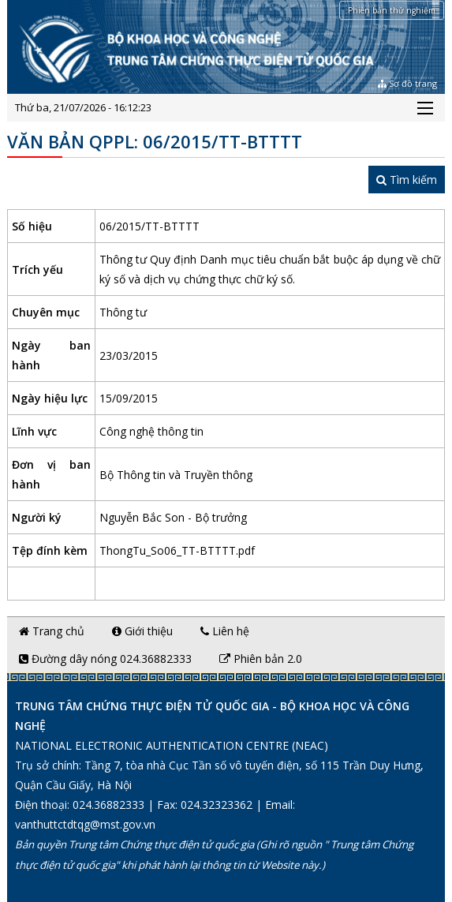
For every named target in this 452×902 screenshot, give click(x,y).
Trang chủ (51, 630)
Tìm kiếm (406, 179)
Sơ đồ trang (407, 83)
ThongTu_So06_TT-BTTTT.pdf (177, 550)
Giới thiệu (142, 630)
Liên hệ (224, 630)
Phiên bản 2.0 (260, 658)
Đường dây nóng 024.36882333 (105, 658)
